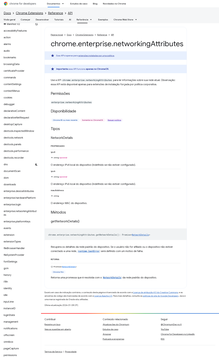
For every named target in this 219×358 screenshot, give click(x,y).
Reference (55, 13)
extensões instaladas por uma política (96, 55)
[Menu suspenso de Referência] (91, 19)
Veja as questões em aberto (58, 329)
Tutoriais (59, 19)
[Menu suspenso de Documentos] (63, 3)
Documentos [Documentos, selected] (53, 3)
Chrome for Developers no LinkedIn (178, 334)
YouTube (165, 329)
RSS (162, 339)
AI (70, 19)
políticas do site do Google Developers (160, 296)
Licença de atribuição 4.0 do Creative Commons (155, 292)
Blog (95, 3)
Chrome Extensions (29, 13)
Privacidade (70, 351)
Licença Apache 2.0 (103, 296)
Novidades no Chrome (114, 3)
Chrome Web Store (123, 19)
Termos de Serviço (53, 351)
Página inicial (57, 35)
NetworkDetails (140, 234)
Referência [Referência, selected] (82, 19)
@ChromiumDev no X (171, 324)
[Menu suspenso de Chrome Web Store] (137, 19)
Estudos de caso (78, 3)
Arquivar (107, 334)
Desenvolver (42, 19)
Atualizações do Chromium (116, 324)
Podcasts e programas (113, 339)
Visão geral (9, 19)
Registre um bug (52, 324)
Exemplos (103, 19)
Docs (7, 13)
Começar (25, 19)
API (70, 13)
